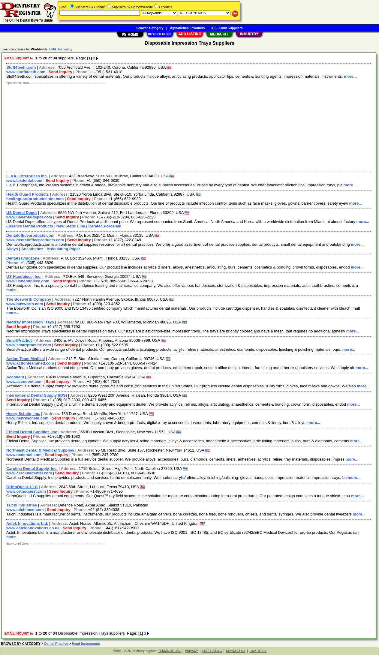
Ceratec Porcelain (104, 226)
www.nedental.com (23, 454)
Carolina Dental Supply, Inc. (32, 468)
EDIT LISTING (212, 651)
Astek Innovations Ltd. (27, 523)
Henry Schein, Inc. (23, 413)
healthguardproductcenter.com (35, 199)
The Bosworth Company (28, 299)
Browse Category (149, 28)
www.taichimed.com (25, 509)
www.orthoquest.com (26, 491)
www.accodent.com (24, 381)
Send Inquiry (60, 72)
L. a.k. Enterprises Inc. (27, 176)
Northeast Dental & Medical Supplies (40, 450)
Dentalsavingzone (23, 258)
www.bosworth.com (24, 304)
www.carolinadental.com (29, 473)
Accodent (15, 377)
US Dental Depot (21, 212)
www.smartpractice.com (28, 345)
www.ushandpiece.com (27, 281)
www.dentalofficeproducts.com (35, 240)
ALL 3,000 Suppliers (227, 28)
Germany (65, 49)
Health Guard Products (27, 194)
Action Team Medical (25, 358)
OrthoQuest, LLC (22, 487)
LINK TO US (258, 651)
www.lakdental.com (24, 180)
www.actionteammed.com (30, 363)
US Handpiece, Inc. (23, 276)
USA (52, 49)
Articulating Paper (63, 249)
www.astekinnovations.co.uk (32, 528)
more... (350, 76)
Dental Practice (56, 643)
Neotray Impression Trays (30, 322)
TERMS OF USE (169, 651)
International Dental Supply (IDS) (36, 395)
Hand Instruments (86, 643)
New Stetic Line (70, 226)
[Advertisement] (184, 127)
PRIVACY (191, 651)
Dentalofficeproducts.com (30, 235)
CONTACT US (235, 651)
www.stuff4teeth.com (25, 72)
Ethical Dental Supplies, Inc (31, 432)
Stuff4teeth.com (21, 67)
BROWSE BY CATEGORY (21, 643)
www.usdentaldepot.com (29, 217)
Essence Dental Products (29, 226)
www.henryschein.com (27, 418)
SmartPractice (19, 340)
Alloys (12, 249)
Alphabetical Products (187, 28)
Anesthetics (32, 249)
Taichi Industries (21, 505)
